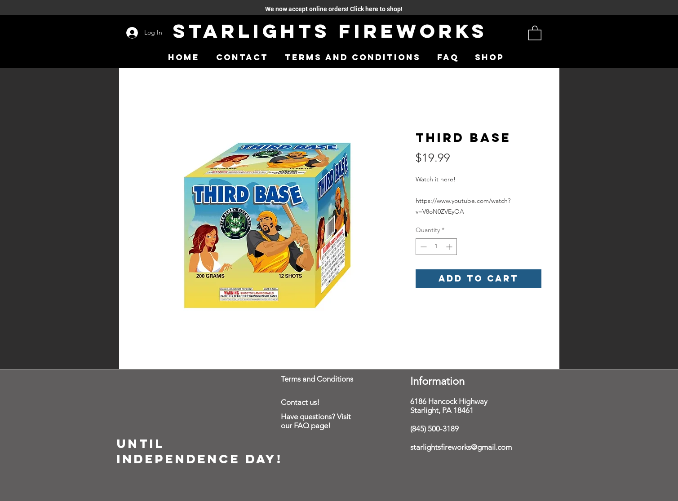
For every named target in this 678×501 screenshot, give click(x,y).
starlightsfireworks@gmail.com (461, 447)
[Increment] (450, 247)
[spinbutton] (436, 247)
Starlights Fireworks (330, 30)
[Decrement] (422, 247)
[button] (534, 32)
